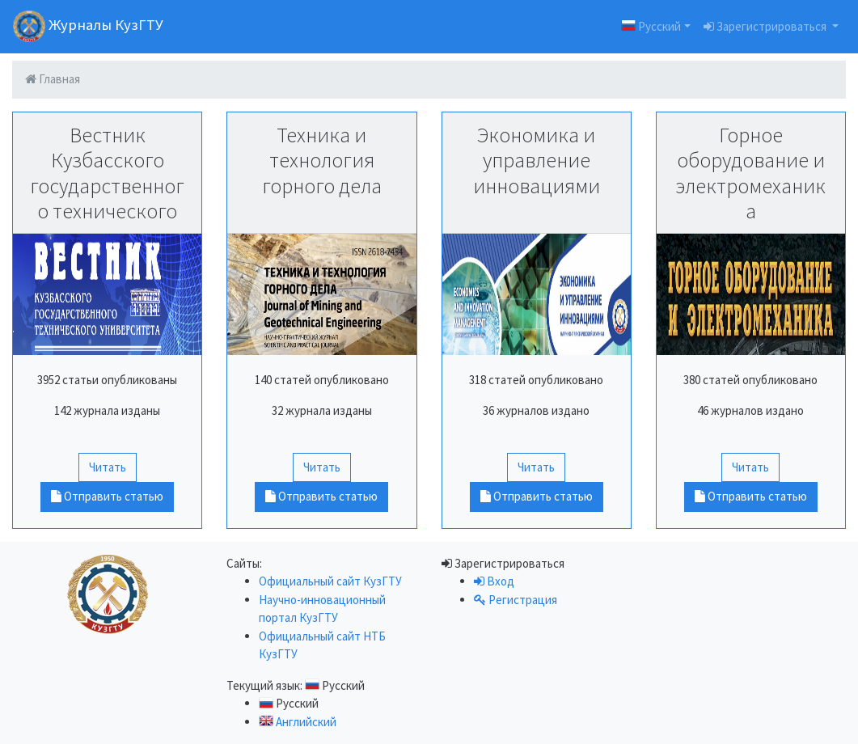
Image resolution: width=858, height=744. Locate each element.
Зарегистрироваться (766, 26)
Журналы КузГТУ (88, 26)
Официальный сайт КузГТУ (330, 581)
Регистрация (515, 599)
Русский (651, 25)
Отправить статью (107, 496)
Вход (494, 581)
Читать (107, 467)
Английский (297, 721)
